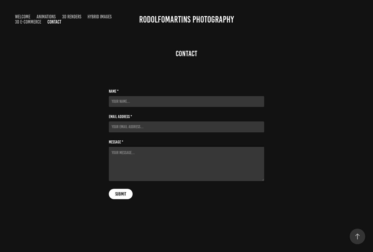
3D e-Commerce (28, 22)
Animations (46, 16)
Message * (116, 142)
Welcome (22, 16)
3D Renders (71, 16)
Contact (54, 22)
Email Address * (120, 117)
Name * (114, 91)
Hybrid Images (100, 16)
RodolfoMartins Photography (186, 19)
